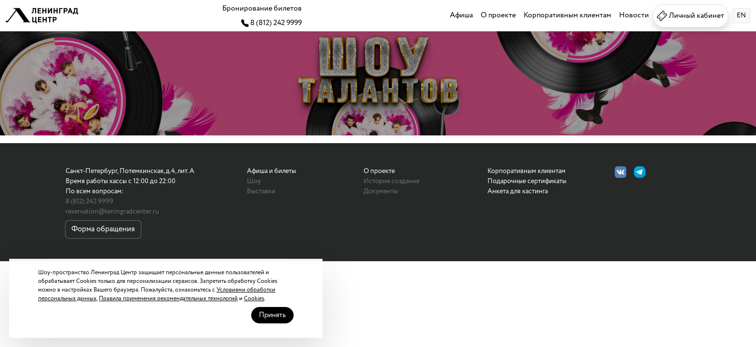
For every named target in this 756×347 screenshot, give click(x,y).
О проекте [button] (495, 15)
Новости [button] (633, 15)
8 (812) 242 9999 (89, 201)
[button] (42, 15)
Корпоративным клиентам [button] (565, 15)
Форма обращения (103, 229)
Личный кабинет (689, 16)
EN (741, 15)
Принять (291, 294)
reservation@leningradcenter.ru (112, 211)
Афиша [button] (457, 15)
